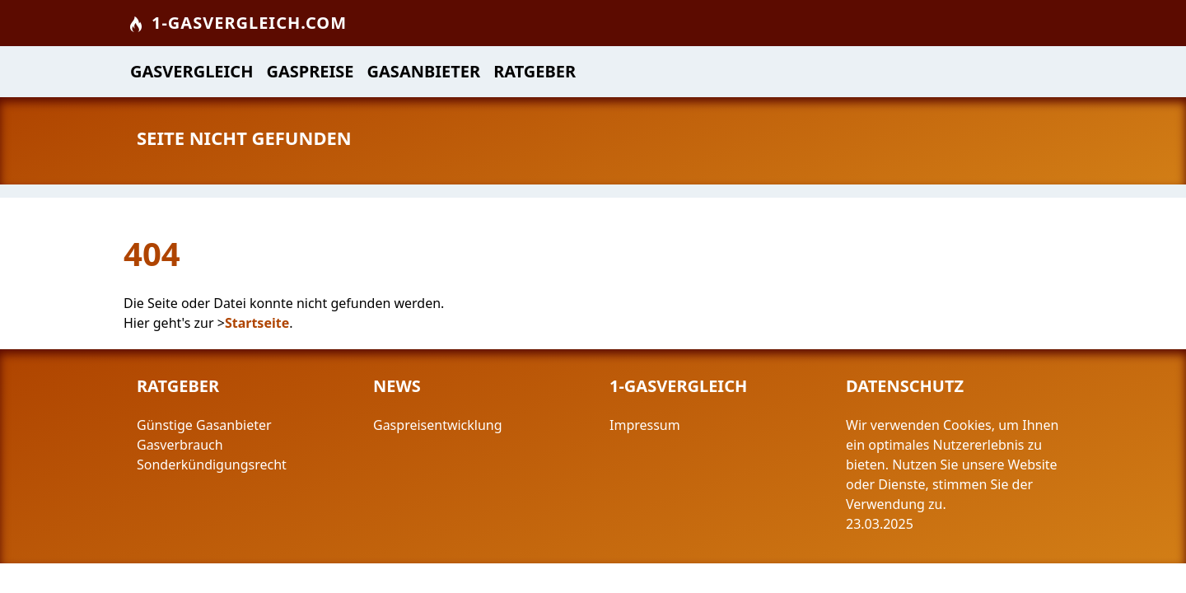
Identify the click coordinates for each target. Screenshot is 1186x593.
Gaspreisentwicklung (437, 425)
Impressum (646, 425)
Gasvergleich (191, 71)
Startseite (257, 323)
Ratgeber (534, 71)
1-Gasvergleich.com (237, 23)
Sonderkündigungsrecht (212, 464)
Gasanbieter (424, 71)
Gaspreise (309, 71)
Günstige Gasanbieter (204, 425)
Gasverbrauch (180, 445)
